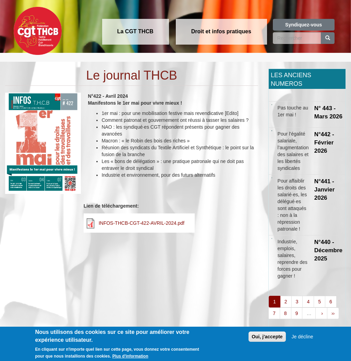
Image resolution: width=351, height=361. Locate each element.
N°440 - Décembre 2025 (328, 250)
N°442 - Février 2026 (324, 142)
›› (333, 313)
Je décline (302, 338)
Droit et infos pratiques (221, 31)
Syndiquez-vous (303, 24)
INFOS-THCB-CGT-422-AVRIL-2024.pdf (141, 223)
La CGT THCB (135, 31)
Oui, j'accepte (267, 338)
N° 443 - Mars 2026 (328, 112)
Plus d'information (130, 358)
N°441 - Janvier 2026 (324, 189)
